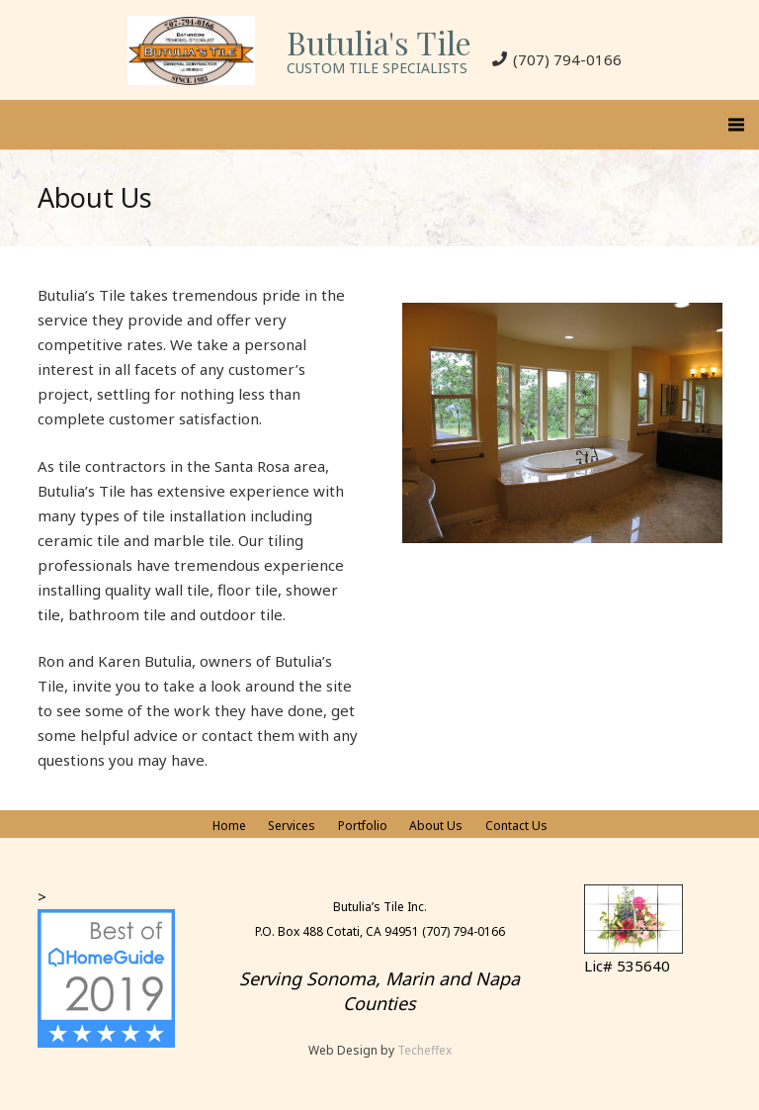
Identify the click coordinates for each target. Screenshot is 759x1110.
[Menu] (736, 124)
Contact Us (516, 825)
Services (291, 825)
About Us (436, 825)
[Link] (191, 50)
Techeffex (424, 1050)
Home (229, 825)
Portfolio (362, 825)
